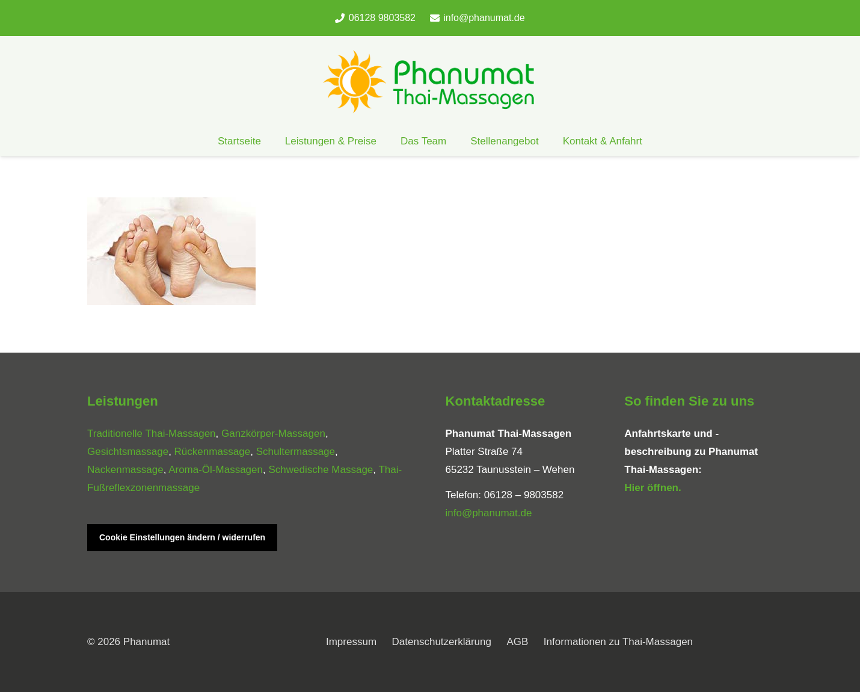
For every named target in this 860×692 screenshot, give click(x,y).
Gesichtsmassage (127, 451)
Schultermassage (295, 451)
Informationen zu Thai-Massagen (618, 641)
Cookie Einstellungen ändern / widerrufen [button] (182, 537)
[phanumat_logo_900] (430, 81)
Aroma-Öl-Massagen (215, 469)
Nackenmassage (125, 469)
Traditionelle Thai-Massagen (151, 433)
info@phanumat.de (489, 513)
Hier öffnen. (652, 487)
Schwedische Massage (320, 469)
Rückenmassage (212, 451)
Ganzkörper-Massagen (273, 433)
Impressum (351, 641)
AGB (517, 641)
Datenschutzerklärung (441, 641)
